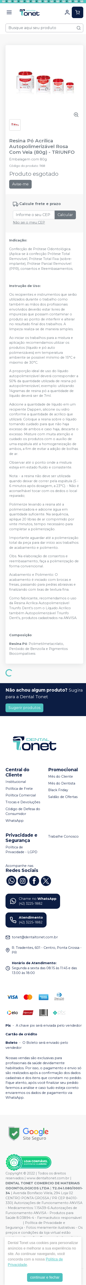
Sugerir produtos (24, 708)
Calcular (65, 215)
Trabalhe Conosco (63, 837)
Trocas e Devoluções (23, 802)
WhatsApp (15, 821)
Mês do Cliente (60, 776)
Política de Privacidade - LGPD (21, 849)
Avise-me (20, 184)
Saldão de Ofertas (63, 797)
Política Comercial (21, 795)
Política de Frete (19, 789)
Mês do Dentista (61, 783)
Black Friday (58, 790)
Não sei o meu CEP (29, 222)
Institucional (16, 782)
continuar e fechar (44, 1277)
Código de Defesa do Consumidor (23, 811)
